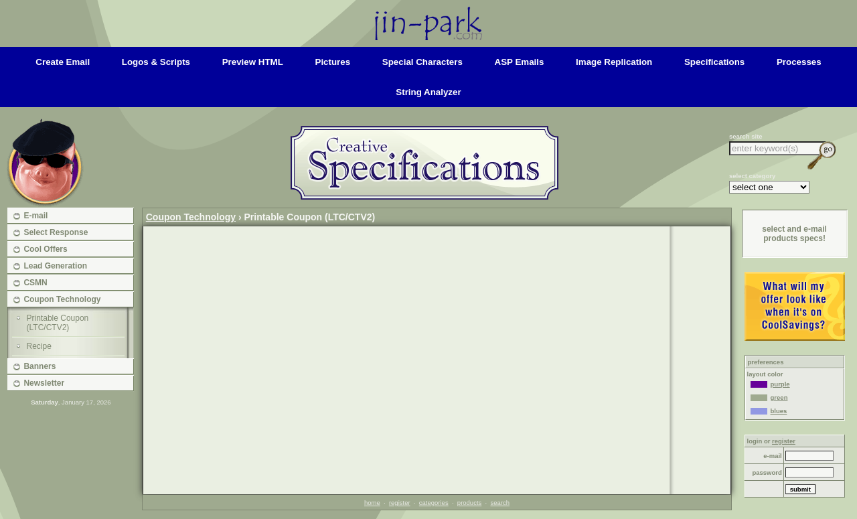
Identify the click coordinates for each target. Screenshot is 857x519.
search (500, 502)
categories (434, 502)
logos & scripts (156, 62)
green (769, 397)
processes (799, 62)
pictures (333, 62)
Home (428, 12)
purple (770, 384)
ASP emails (519, 62)
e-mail (772, 455)
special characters (422, 62)
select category (752, 175)
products (469, 502)
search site (746, 136)
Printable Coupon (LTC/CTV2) (58, 322)
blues (769, 411)
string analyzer (428, 92)
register (399, 502)
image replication (614, 62)
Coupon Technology (191, 217)
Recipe (39, 346)
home (372, 502)
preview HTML (252, 62)
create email (62, 62)
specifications (714, 62)
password (766, 472)
